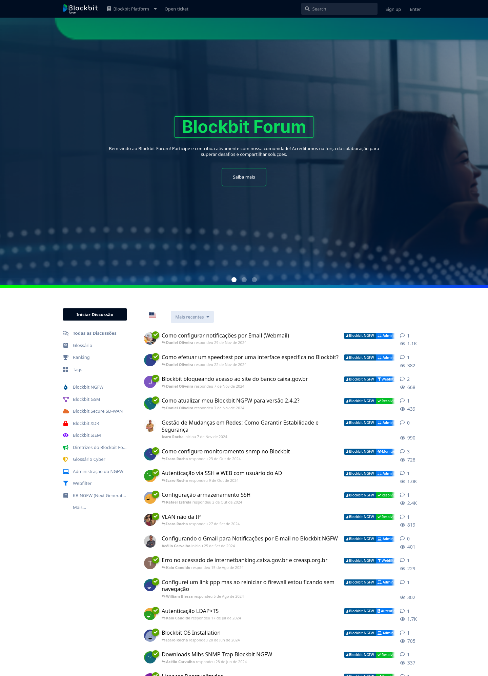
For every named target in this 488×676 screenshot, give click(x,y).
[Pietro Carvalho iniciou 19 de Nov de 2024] (150, 360)
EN (157, 315)
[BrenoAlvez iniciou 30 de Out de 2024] (150, 403)
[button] (234, 279)
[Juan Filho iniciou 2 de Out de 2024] (150, 498)
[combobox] (157, 315)
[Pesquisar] (339, 9)
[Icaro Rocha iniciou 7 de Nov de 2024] (150, 425)
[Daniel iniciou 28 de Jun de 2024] (150, 614)
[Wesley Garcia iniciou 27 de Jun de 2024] (150, 657)
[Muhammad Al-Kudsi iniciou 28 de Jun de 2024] (150, 636)
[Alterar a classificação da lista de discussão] (192, 317)
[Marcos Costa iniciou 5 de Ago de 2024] (150, 585)
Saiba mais (244, 177)
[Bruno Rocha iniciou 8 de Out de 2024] (150, 476)
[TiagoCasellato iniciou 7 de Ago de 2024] (150, 563)
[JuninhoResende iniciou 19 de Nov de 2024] (150, 338)
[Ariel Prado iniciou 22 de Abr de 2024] (150, 454)
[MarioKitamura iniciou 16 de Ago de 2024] (150, 520)
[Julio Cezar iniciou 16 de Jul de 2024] (150, 382)
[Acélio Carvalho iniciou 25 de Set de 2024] (150, 541)
